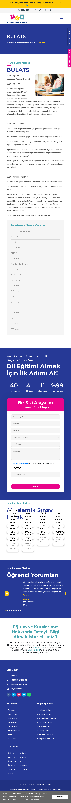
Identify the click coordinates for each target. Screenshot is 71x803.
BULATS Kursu (16, 275)
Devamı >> (27, 595)
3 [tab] (9, 610)
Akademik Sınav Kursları (26, 43)
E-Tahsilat (11, 739)
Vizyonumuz (12, 722)
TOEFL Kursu (16, 248)
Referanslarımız (13, 730)
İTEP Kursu (15, 329)
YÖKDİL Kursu (16, 242)
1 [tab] (6, 610)
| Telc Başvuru (69, 58)
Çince (23, 761)
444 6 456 (25, 10)
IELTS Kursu (15, 253)
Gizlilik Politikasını (20, 463)
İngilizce (10, 753)
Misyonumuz (12, 718)
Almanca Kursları (44, 714)
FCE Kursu (15, 286)
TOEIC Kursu (16, 307)
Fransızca (11, 773)
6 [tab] (15, 610)
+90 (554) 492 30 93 (19, 684)
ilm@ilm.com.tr (16, 689)
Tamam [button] (60, 797)
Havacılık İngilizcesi (45, 735)
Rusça (23, 753)
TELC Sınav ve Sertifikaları (21, 231)
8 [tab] (18, 610)
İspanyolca (11, 761)
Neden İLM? (12, 714)
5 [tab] (13, 610)
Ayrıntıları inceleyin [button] (33, 799)
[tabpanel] (35, 594)
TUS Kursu (15, 291)
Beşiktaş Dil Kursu (52, 789)
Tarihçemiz (11, 710)
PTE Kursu (15, 313)
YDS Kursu (15, 237)
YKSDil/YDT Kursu (17, 318)
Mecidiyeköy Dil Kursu (35, 789)
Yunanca (11, 769)
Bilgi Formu (33, 650)
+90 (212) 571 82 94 (19, 680)
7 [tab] (16, 610)
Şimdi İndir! (30, 5)
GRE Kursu (15, 296)
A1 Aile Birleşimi (43, 726)
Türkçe (23, 769)
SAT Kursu (15, 258)
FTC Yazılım (46, 784)
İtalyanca (11, 765)
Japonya (24, 757)
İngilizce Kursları (44, 710)
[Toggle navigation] (61, 18)
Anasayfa (10, 42)
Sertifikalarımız (13, 726)
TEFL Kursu (15, 324)
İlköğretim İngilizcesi (45, 739)
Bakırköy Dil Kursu (17, 789)
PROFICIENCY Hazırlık (19, 264)
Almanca (11, 757)
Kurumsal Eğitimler (44, 722)
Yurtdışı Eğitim (43, 730)
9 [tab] (20, 610)
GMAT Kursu (15, 280)
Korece (23, 765)
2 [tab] (7, 610)
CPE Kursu (15, 302)
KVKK (9, 735)
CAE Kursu (15, 269)
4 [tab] (11, 610)
